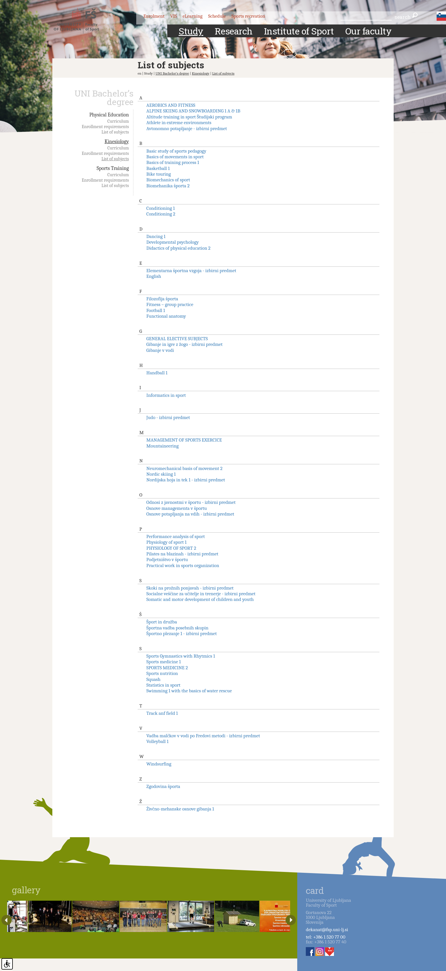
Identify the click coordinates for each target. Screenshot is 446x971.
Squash (153, 679)
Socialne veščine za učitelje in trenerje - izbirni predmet (200, 593)
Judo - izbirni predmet (168, 417)
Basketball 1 (158, 168)
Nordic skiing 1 (161, 474)
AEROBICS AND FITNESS (170, 105)
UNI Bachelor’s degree (172, 73)
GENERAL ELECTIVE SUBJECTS (177, 338)
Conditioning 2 (160, 214)
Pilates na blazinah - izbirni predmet (182, 554)
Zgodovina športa (163, 786)
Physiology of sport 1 (166, 542)
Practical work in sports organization (182, 565)
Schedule (217, 16)
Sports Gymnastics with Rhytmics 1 (180, 656)
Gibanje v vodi (160, 350)
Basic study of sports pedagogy (176, 151)
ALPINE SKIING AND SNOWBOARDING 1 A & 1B (193, 111)
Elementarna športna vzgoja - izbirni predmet (191, 270)
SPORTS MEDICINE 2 (167, 667)
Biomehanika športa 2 (168, 185)
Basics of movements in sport (175, 156)
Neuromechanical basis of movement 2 (184, 468)
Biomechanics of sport (168, 179)
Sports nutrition (162, 673)
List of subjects (223, 73)
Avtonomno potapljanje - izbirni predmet (186, 128)
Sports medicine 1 (163, 661)
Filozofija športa (162, 298)
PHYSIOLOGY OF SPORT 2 (171, 548)
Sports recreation (248, 16)
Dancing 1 (156, 236)
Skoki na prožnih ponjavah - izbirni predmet (190, 588)
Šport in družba (161, 622)
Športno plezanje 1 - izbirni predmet (181, 633)
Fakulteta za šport (81, 21)
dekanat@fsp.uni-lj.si (327, 929)
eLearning (193, 16)
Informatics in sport (166, 395)
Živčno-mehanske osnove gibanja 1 (180, 809)
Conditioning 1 (160, 208)
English (153, 276)
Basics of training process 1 (172, 162)
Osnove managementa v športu (176, 508)
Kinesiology (200, 73)
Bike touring (158, 174)
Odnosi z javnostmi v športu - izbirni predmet (191, 502)
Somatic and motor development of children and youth (200, 599)
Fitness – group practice (169, 304)
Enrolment (153, 16)
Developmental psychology (172, 242)
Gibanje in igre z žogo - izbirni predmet (184, 344)
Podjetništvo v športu (167, 559)
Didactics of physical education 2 (178, 248)
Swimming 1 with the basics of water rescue (189, 690)
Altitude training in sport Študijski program (189, 117)
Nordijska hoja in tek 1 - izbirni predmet (185, 480)
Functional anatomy (166, 316)
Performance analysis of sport (175, 536)
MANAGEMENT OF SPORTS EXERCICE (184, 440)
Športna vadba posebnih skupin (177, 628)
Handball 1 (157, 372)
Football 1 (155, 310)
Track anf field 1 (162, 713)
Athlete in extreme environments (178, 122)
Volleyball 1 (157, 741)
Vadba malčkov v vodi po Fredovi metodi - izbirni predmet (203, 735)
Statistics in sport (163, 685)
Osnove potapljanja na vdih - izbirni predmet (190, 514)
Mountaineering (162, 446)
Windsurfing (159, 764)
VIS (173, 16)
